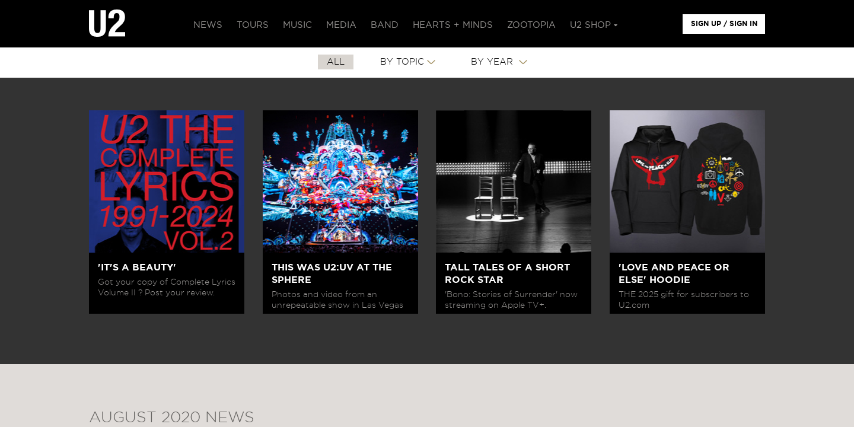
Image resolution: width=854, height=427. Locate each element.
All (336, 62)
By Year (493, 62)
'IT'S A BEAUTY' (137, 267)
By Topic (402, 62)
